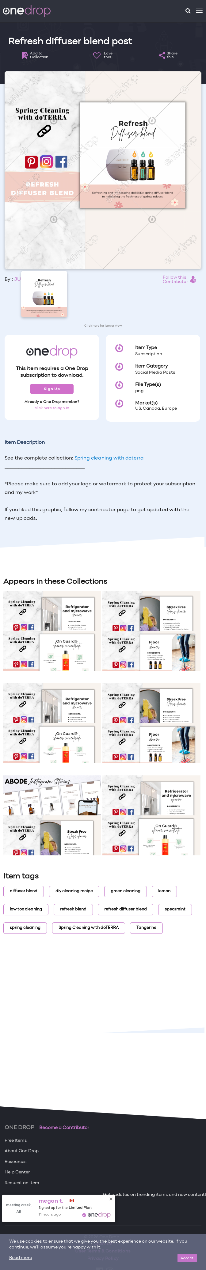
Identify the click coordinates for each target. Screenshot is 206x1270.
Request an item (22, 1183)
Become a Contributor (64, 1128)
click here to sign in (52, 408)
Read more (20, 1258)
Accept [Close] (187, 1258)
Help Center (17, 1172)
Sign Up (52, 389)
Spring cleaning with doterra (109, 458)
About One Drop (22, 1151)
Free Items (16, 1141)
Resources (16, 1162)
